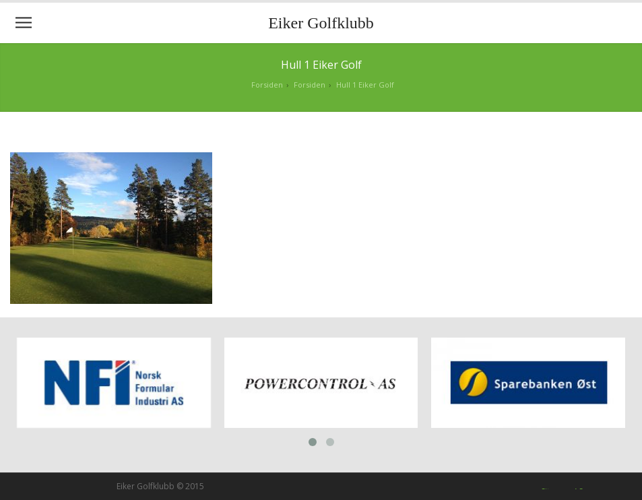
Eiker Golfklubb (321, 23)
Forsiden (267, 85)
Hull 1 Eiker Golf (365, 85)
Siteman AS (562, 487)
